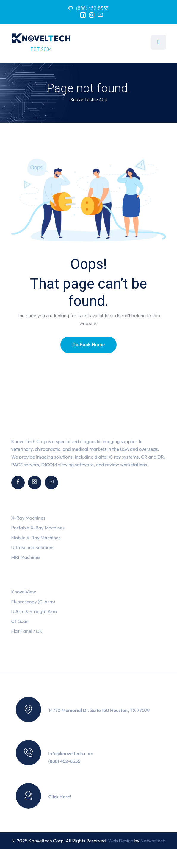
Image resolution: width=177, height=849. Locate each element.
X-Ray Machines (28, 518)
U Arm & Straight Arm (34, 611)
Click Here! (59, 797)
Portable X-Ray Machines (38, 528)
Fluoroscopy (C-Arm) (33, 602)
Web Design (121, 841)
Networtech (152, 841)
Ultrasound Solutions (32, 547)
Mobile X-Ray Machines (36, 537)
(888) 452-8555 (92, 8)
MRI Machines (25, 557)
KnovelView (23, 592)
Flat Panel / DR (27, 631)
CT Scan (20, 621)
